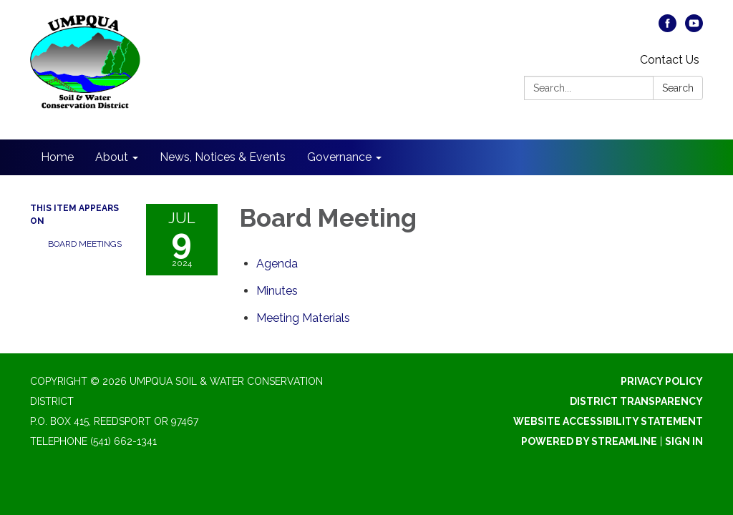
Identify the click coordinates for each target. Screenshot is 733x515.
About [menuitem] (111, 157)
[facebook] (667, 28)
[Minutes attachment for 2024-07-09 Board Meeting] (277, 291)
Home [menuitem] (57, 157)
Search (678, 88)
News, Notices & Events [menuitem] (223, 157)
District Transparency (636, 401)
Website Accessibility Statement (608, 421)
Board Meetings (85, 244)
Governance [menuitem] (339, 157)
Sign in (684, 441)
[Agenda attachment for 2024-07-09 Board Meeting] (277, 263)
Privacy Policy (662, 381)
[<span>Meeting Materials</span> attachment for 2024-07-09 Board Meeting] (303, 318)
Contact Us (669, 60)
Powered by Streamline (589, 441)
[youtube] (694, 28)
